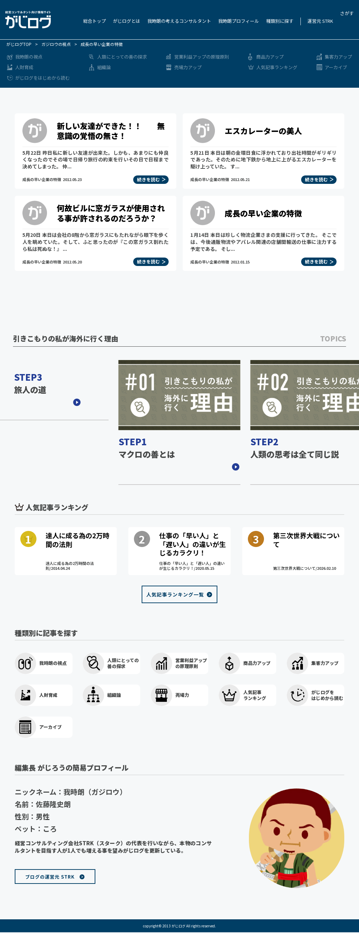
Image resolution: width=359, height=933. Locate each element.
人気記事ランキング (276, 67)
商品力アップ (270, 56)
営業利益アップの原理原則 (201, 56)
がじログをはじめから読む (42, 77)
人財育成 (24, 67)
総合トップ (94, 21)
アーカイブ (336, 67)
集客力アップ (338, 56)
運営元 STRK (320, 21)
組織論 (104, 67)
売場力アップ (188, 67)
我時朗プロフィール (238, 21)
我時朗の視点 (28, 56)
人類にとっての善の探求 (122, 56)
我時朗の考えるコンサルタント (179, 21)
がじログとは (126, 21)
